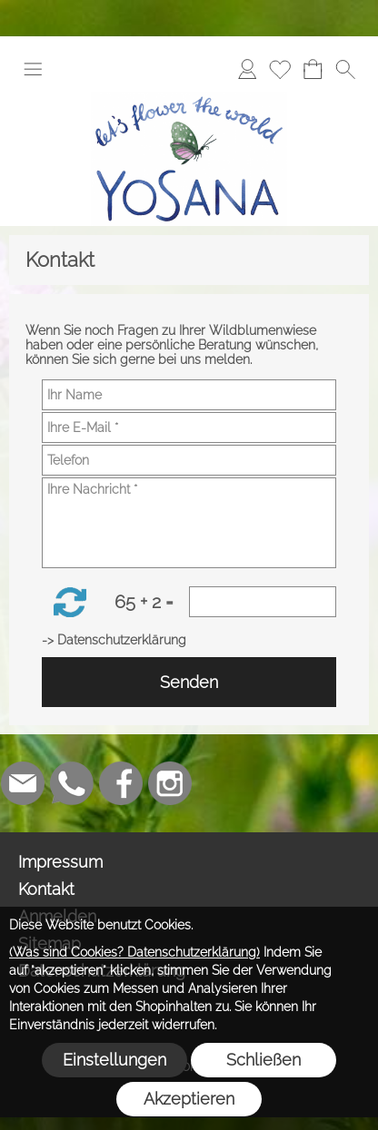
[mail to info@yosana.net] (22, 783)
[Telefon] (189, 460)
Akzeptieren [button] (189, 1098)
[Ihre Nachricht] (189, 522)
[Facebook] (121, 783)
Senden (189, 682)
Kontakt (46, 889)
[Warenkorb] (312, 69)
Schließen (263, 1059)
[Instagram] (170, 783)
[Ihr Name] (189, 394)
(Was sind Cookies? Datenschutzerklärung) (134, 952)
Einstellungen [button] (114, 1059)
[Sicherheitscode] (262, 601)
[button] (32, 69)
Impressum (60, 861)
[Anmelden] (247, 69)
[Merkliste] (280, 69)
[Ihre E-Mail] (189, 427)
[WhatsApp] (71, 783)
